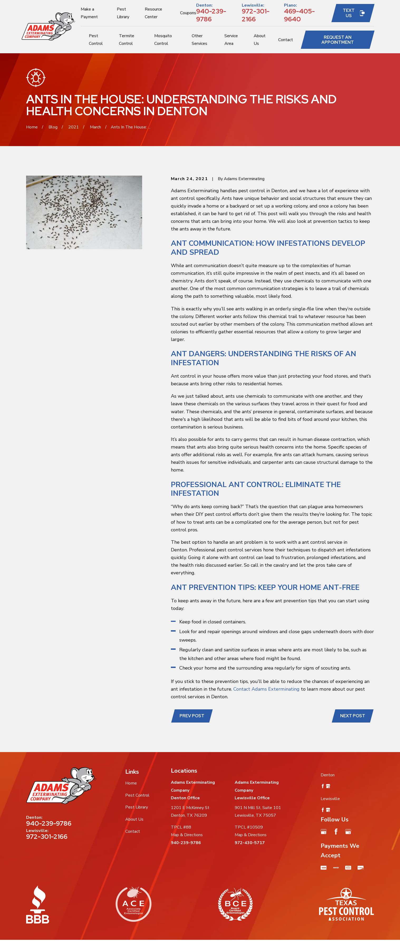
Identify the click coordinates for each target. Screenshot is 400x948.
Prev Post (192, 716)
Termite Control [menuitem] (126, 39)
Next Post (352, 716)
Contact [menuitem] (285, 40)
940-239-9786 (211, 15)
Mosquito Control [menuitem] (163, 39)
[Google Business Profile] (324, 832)
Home (131, 783)
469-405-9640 (299, 15)
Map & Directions (187, 835)
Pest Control (137, 795)
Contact (132, 831)
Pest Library (136, 807)
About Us (134, 819)
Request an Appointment (337, 40)
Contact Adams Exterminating (266, 689)
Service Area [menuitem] (231, 39)
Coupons (188, 13)
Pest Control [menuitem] (96, 39)
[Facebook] (336, 832)
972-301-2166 (255, 15)
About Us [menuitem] (260, 39)
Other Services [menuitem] (199, 39)
